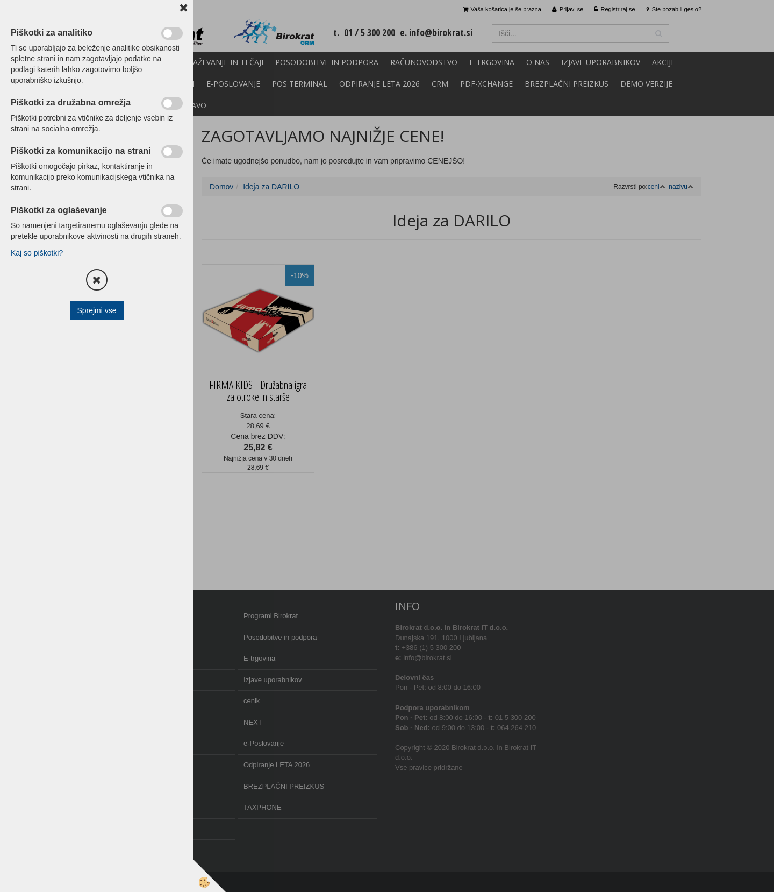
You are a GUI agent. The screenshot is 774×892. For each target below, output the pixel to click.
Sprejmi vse (96, 310)
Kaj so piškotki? (37, 253)
